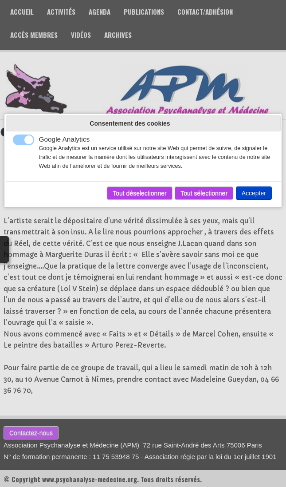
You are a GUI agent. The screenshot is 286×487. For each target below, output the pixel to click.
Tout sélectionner (203, 193)
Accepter (254, 193)
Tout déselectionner (139, 193)
